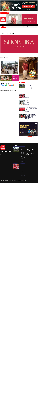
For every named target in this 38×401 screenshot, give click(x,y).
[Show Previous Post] (33, 27)
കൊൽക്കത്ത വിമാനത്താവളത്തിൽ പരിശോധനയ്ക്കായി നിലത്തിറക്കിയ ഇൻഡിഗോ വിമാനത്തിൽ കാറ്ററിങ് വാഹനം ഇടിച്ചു (23, 153)
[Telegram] (12, 85)
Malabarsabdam (6, 152)
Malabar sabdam (7, 57)
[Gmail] (8, 85)
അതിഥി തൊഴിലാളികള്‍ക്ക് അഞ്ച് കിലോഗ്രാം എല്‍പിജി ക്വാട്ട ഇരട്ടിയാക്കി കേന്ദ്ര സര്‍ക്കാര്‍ (31, 95)
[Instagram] (10, 85)
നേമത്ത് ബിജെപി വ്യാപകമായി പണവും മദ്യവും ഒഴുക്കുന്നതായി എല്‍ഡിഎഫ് (31, 108)
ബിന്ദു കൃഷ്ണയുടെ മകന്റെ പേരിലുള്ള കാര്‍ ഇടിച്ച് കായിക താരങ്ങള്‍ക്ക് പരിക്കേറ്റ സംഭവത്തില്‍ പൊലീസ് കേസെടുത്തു (30, 116)
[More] (13, 85)
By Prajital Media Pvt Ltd (22, 180)
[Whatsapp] (6, 85)
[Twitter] (3, 85)
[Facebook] (1, 85)
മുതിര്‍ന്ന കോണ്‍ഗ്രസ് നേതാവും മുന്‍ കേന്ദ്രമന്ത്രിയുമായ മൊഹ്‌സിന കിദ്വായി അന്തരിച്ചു (31, 101)
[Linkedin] (5, 85)
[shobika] (21, 19)
